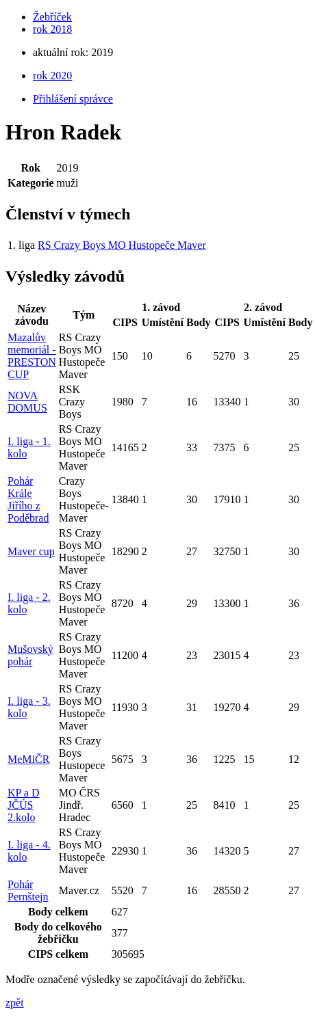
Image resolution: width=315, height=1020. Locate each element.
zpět (14, 1002)
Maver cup (31, 551)
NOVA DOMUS (27, 402)
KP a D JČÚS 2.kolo (24, 805)
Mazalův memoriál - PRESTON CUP (32, 356)
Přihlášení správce (73, 99)
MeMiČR (28, 759)
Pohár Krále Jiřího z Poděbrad (28, 499)
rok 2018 (52, 29)
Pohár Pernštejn (28, 890)
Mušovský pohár (30, 655)
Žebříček (52, 17)
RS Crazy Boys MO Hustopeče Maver (122, 245)
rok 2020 (52, 75)
